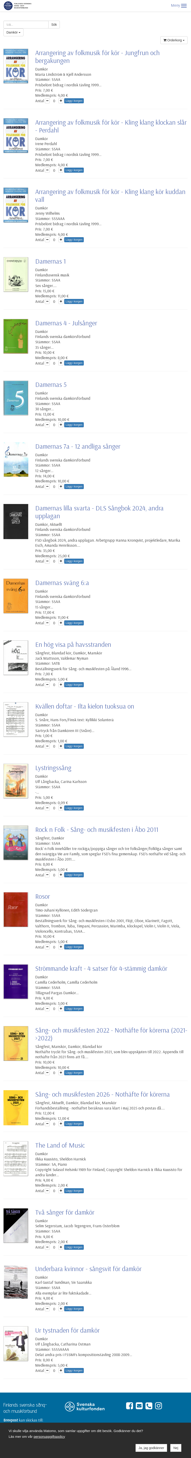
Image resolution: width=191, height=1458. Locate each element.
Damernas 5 (51, 384)
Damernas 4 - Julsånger (66, 323)
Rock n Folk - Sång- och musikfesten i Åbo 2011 (96, 829)
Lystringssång (53, 767)
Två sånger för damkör (64, 1212)
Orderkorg (174, 40)
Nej (175, 1448)
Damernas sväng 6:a (62, 582)
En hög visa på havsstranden (73, 644)
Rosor (42, 896)
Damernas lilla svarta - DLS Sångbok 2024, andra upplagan (99, 512)
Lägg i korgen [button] (74, 100)
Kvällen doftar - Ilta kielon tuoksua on (84, 706)
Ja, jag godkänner (151, 1448)
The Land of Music (60, 1145)
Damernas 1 (50, 261)
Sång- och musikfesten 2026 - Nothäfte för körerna (102, 1094)
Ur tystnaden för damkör (67, 1330)
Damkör (13, 32)
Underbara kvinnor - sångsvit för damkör (88, 1268)
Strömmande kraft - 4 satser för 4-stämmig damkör (101, 968)
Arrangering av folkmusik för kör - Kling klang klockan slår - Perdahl (111, 126)
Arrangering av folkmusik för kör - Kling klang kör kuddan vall (110, 195)
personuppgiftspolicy (49, 1436)
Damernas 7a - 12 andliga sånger (77, 446)
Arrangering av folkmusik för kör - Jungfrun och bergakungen (97, 56)
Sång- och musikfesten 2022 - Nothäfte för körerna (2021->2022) (111, 1034)
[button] (184, 5)
